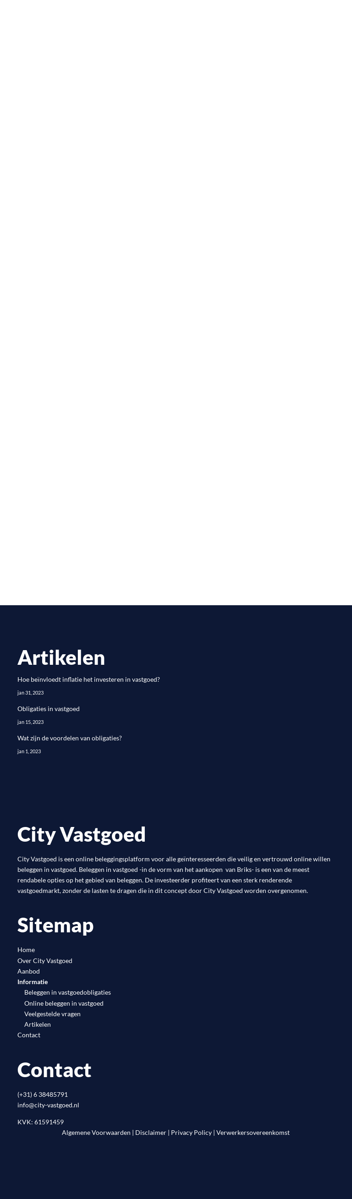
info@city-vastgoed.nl (48, 1105)
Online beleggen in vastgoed (64, 1003)
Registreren (69, 433)
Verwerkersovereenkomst (253, 1132)
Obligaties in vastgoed (48, 708)
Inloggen (63, 470)
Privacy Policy (191, 1132)
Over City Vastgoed (44, 960)
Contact (28, 1035)
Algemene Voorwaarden (96, 1132)
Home (26, 949)
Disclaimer (150, 1132)
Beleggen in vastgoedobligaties (67, 992)
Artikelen (37, 1024)
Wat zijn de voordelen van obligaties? (69, 738)
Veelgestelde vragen (52, 1014)
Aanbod (28, 971)
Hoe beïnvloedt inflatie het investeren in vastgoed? (88, 679)
